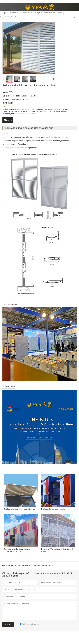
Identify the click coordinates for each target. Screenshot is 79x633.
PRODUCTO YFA (15, 13)
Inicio (5, 13)
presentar (8, 624)
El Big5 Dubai (8, 386)
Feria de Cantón (10, 304)
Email (8, 119)
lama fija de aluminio (22, 565)
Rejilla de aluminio (29, 13)
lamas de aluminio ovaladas (43, 565)
